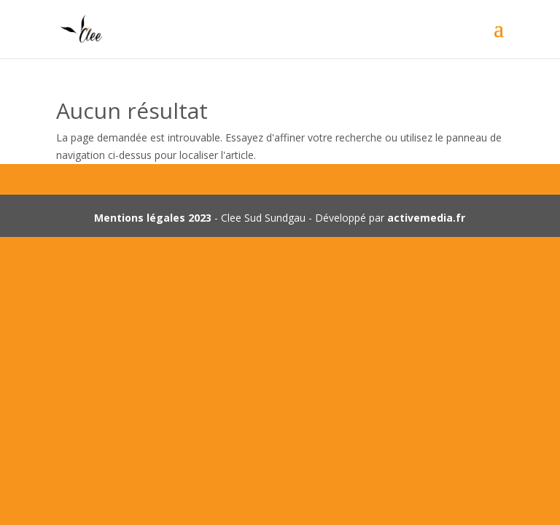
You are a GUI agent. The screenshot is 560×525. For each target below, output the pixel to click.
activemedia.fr (426, 218)
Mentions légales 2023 (152, 218)
